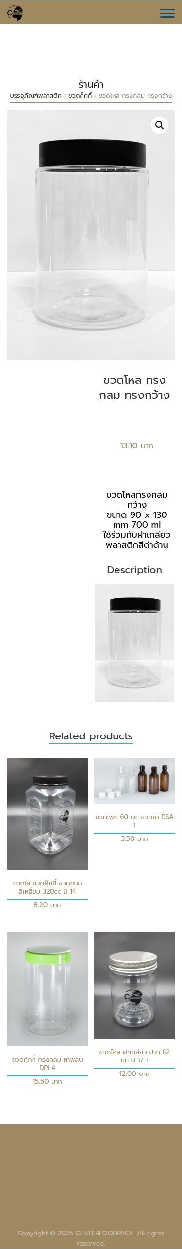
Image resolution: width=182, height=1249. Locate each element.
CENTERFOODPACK (71, 15)
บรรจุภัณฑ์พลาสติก (36, 95)
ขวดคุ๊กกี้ (80, 95)
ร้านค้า (90, 84)
